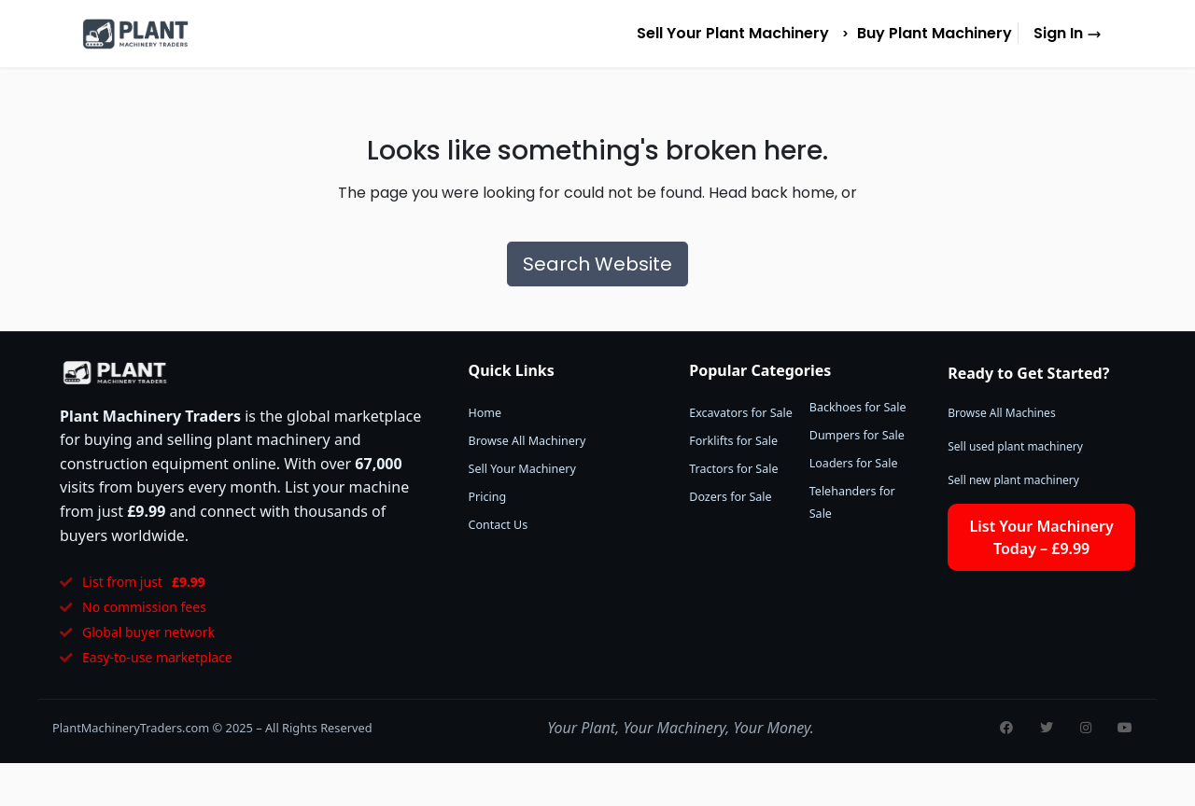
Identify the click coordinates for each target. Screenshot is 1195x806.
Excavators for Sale (741, 413)
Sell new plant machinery (1013, 480)
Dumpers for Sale (857, 435)
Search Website (597, 264)
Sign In (1067, 33)
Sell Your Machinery (522, 469)
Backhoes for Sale (858, 407)
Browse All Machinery (527, 441)
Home (485, 413)
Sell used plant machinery (1015, 446)
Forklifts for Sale (733, 441)
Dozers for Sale (730, 497)
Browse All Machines (1001, 413)
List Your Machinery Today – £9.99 (1042, 537)
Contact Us (498, 525)
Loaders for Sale (853, 463)
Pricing (488, 497)
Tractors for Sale (733, 469)
